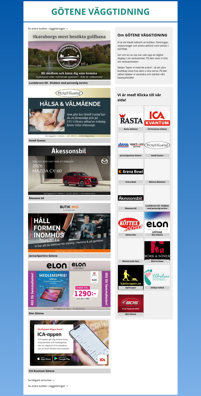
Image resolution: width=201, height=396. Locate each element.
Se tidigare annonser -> (41, 380)
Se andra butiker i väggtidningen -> (48, 28)
